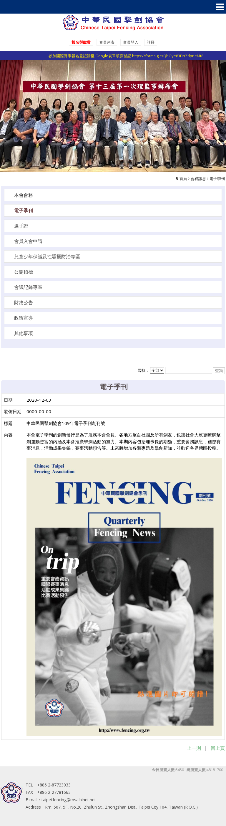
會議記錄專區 (28, 287)
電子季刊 (217, 178)
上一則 (194, 748)
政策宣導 (23, 318)
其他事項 (23, 333)
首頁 (183, 178)
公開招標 (23, 272)
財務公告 (23, 302)
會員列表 (106, 42)
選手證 (21, 226)
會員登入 (130, 42)
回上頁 (218, 748)
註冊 (150, 42)
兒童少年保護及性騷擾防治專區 (47, 256)
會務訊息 (198, 178)
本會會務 (23, 195)
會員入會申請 (28, 241)
